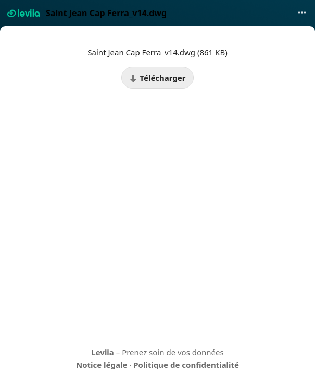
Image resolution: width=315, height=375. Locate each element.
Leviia (102, 352)
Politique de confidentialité (186, 364)
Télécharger (157, 77)
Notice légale (101, 364)
